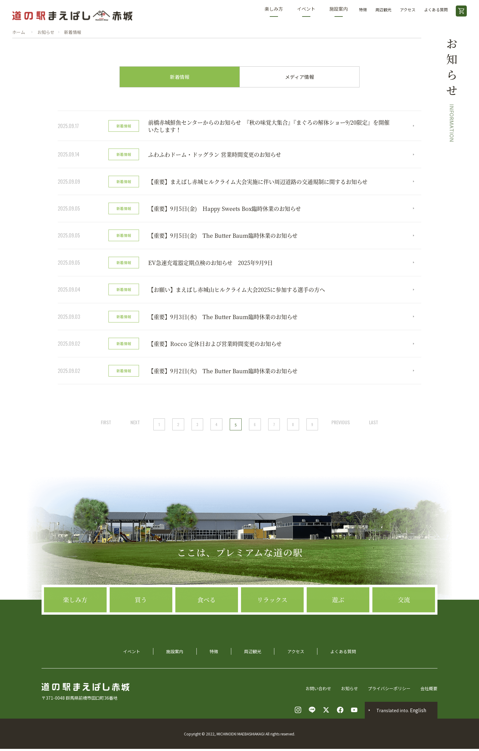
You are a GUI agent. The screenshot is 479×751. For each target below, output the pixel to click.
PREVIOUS (341, 424)
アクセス (407, 10)
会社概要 (428, 690)
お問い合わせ (318, 690)
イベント (306, 11)
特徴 (363, 10)
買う (141, 621)
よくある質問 (436, 10)
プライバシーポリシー (389, 690)
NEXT (134, 424)
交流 (404, 621)
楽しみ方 (274, 11)
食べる (206, 621)
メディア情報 (299, 77)
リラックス (272, 621)
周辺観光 (383, 10)
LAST (374, 424)
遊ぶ (338, 621)
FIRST (105, 424)
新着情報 (179, 77)
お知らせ (349, 690)
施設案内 (338, 11)
